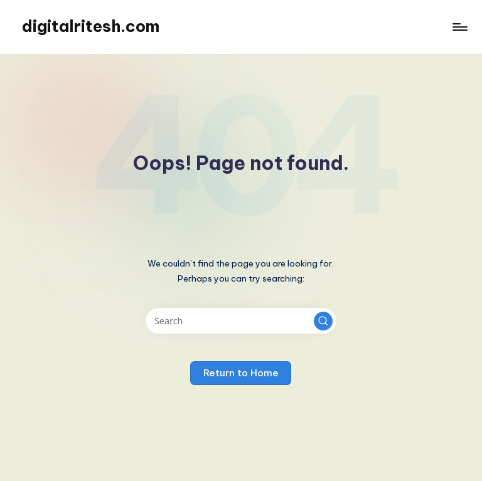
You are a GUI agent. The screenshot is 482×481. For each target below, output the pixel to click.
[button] (323, 321)
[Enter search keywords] (240, 320)
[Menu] (459, 27)
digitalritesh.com (90, 26)
